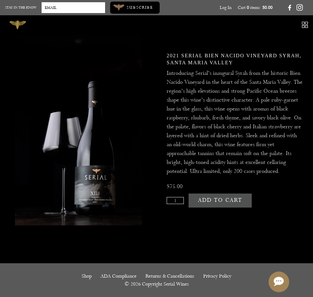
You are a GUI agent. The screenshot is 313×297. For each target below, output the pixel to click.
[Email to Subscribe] (73, 7)
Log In (225, 7)
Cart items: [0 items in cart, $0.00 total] (255, 7)
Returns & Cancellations (169, 276)
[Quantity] (175, 200)
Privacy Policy (217, 276)
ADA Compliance (119, 276)
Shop (87, 276)
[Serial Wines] (17, 24)
